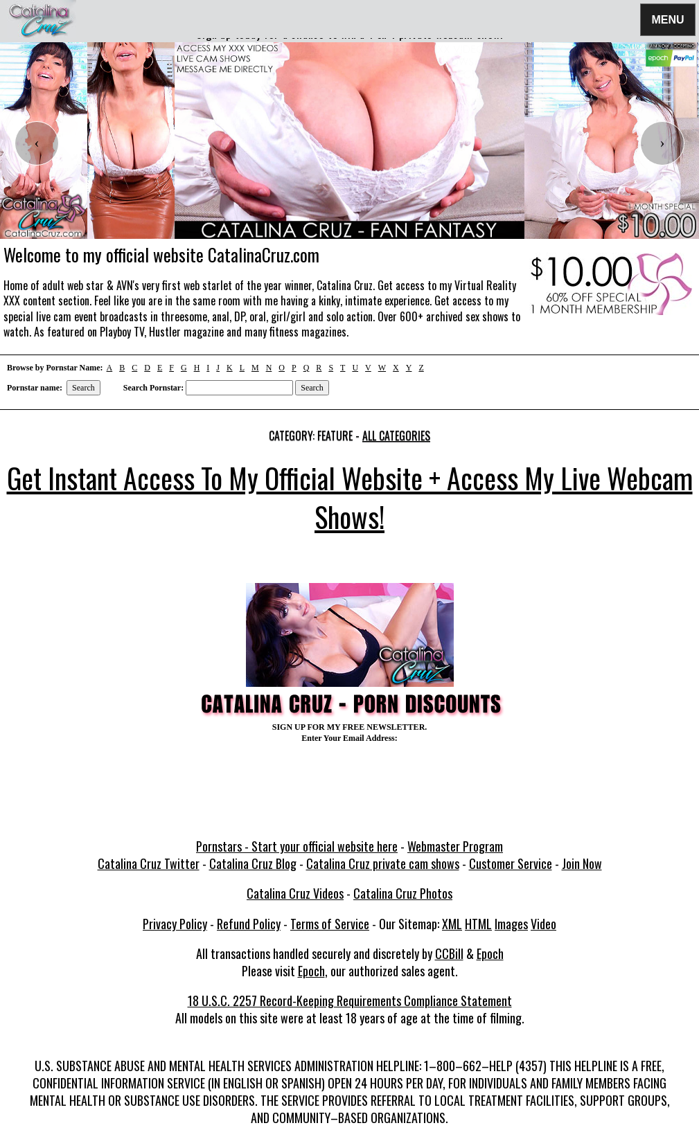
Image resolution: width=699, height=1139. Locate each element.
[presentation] (37, 143)
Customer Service (510, 863)
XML (452, 924)
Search (83, 388)
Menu (668, 19)
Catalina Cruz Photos (402, 893)
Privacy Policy (175, 924)
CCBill (449, 953)
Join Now (582, 863)
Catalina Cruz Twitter (149, 863)
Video (543, 924)
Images (511, 924)
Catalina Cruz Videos (295, 893)
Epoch (490, 953)
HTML (478, 924)
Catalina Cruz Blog (253, 863)
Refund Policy (249, 924)
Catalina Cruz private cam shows (382, 863)
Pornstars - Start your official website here (297, 846)
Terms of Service (329, 924)
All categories (396, 435)
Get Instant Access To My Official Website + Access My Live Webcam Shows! (350, 497)
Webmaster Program (455, 846)
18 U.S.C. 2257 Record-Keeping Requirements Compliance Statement (350, 1001)
